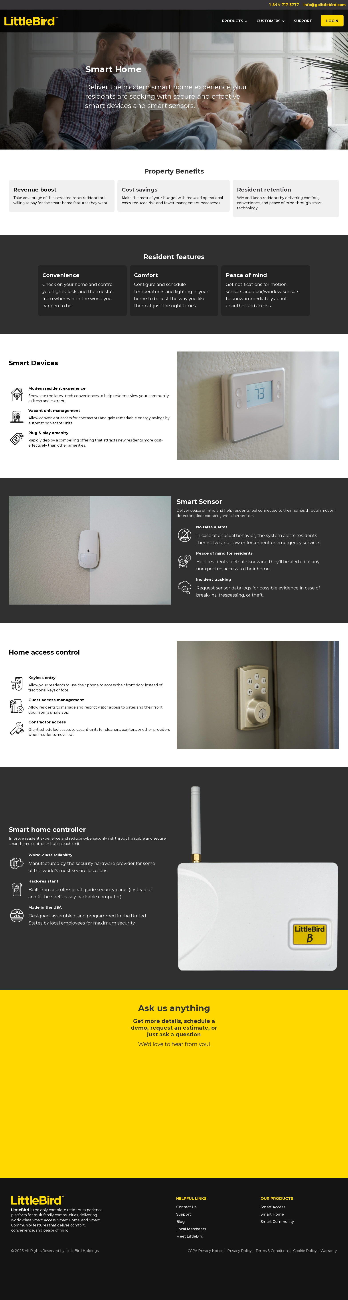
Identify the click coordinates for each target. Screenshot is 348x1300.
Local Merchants (191, 1229)
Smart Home (272, 1214)
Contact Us (186, 1207)
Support (183, 1214)
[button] (235, 21)
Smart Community (277, 1222)
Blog (180, 1222)
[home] (31, 20)
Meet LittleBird (189, 1236)
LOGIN (332, 21)
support (303, 21)
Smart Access (273, 1207)
